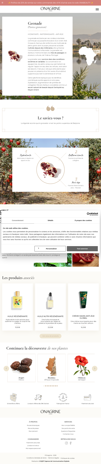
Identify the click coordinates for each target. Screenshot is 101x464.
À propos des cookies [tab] (83, 220)
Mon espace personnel (33, 448)
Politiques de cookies (68, 458)
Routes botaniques (33, 425)
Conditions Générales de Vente (36, 458)
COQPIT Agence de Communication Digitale (54, 461)
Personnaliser (47, 249)
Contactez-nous (68, 434)
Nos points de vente (68, 428)
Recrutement (33, 431)
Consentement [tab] (17, 220)
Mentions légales (53, 458)
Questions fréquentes (68, 431)
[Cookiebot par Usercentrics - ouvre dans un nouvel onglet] (88, 214)
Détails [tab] (50, 220)
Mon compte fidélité (68, 425)
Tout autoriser (82, 249)
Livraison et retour (33, 445)
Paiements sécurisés (33, 443)
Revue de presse (33, 428)
